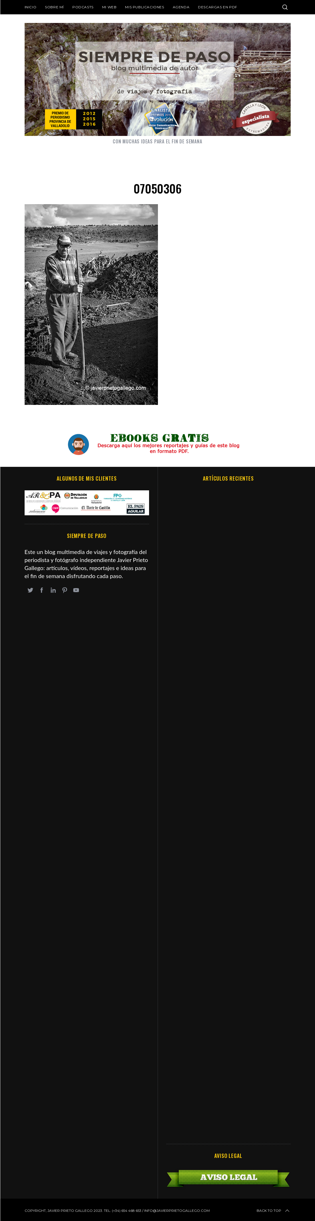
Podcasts (83, 7)
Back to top (273, 1211)
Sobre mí (54, 7)
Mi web (109, 7)
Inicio (31, 7)
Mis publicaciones (144, 7)
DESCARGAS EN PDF (217, 7)
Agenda (181, 7)
